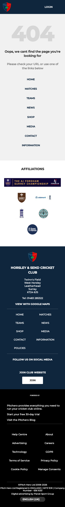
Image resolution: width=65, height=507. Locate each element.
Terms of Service (19, 460)
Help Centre (19, 434)
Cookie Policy (19, 469)
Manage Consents (49, 469)
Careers (49, 443)
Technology (19, 451)
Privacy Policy (49, 460)
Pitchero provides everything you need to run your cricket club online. (33, 407)
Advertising (19, 443)
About (49, 434)
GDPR (49, 451)
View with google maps (32, 304)
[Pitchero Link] (35, 400)
